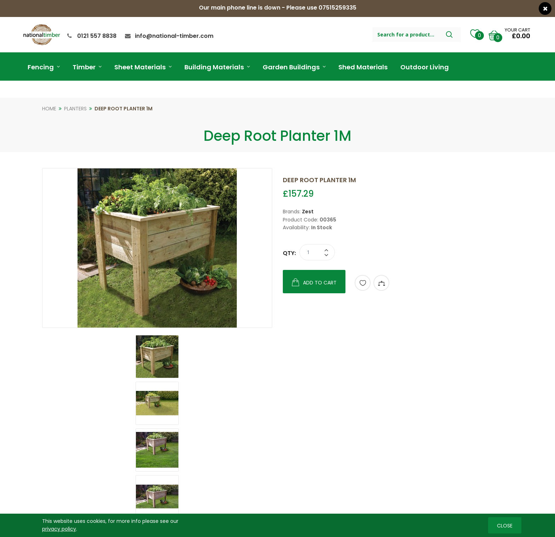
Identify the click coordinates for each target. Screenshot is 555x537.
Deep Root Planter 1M (124, 108)
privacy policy (59, 528)
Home (49, 108)
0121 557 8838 (96, 36)
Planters (75, 108)
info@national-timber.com (174, 36)
